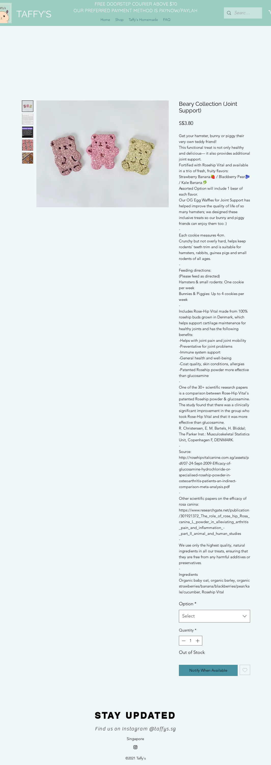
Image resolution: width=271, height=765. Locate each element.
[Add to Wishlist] (245, 670)
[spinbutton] (190, 640)
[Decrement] (183, 640)
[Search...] (242, 13)
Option (187, 604)
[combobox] (214, 616)
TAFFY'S (33, 14)
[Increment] (198, 640)
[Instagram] (135, 747)
